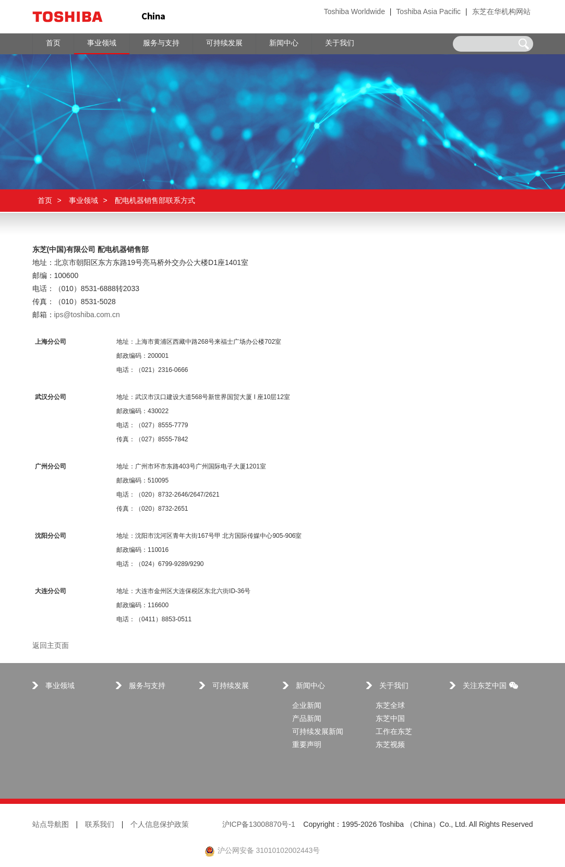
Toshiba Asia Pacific (428, 12)
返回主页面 (50, 646)
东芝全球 (390, 706)
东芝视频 (390, 745)
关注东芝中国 (490, 686)
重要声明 (306, 745)
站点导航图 (50, 825)
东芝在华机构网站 (501, 12)
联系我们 (99, 825)
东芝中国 (390, 719)
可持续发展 (230, 686)
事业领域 (83, 200)
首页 (45, 200)
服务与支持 (147, 686)
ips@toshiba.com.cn (87, 315)
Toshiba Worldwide (354, 12)
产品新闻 (306, 719)
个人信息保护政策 (159, 825)
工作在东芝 (394, 732)
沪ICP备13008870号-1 (258, 825)
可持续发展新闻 (317, 732)
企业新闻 (306, 706)
